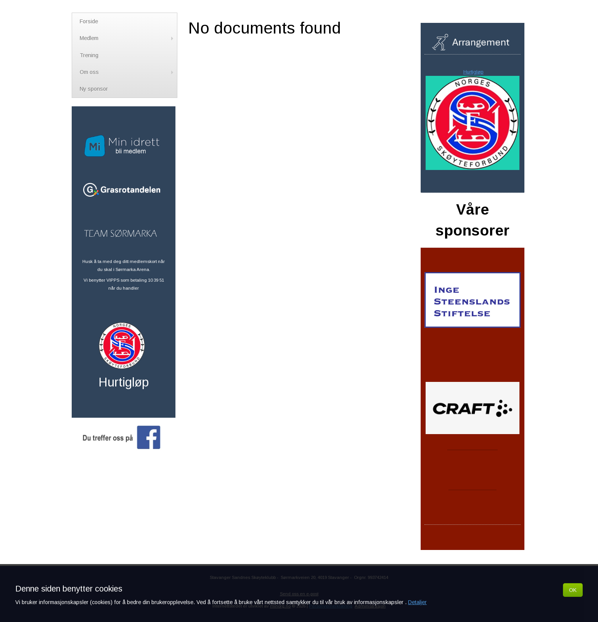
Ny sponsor (94, 89)
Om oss (127, 72)
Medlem (127, 38)
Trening (89, 55)
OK (573, 590)
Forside (89, 21)
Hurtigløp (473, 72)
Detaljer (417, 602)
